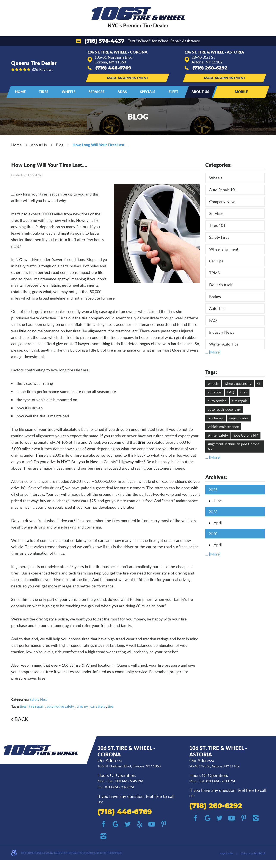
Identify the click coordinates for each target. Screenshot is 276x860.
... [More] (213, 352)
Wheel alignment (223, 249)
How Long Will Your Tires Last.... (100, 145)
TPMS (214, 272)
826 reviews (42, 69)
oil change (215, 418)
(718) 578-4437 (104, 41)
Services (96, 91)
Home (20, 91)
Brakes (215, 296)
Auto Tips (217, 308)
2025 (213, 489)
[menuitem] (20, 92)
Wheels (68, 91)
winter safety (218, 435)
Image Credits (226, 853)
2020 (213, 533)
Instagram (103, 836)
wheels (213, 383)
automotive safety (60, 706)
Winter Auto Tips (223, 344)
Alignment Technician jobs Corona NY (233, 446)
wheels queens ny (237, 383)
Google (116, 824)
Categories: (218, 165)
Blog (59, 144)
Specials (147, 91)
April (218, 522)
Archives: (216, 477)
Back (21, 719)
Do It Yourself (220, 284)
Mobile (241, 91)
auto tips (214, 392)
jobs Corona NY (246, 435)
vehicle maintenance (223, 426)
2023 (213, 511)
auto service (217, 400)
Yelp (140, 824)
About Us (200, 91)
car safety (97, 706)
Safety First (38, 699)
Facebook (103, 824)
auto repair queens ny (224, 409)
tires (23, 706)
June (218, 500)
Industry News (221, 332)
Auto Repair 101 (223, 189)
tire (110, 706)
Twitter (128, 824)
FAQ (213, 320)
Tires (43, 91)
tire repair (36, 706)
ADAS (122, 91)
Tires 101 (217, 225)
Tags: (211, 372)
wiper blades (238, 418)
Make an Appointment (127, 77)
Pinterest (164, 824)
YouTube (152, 824)
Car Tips (216, 261)
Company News (222, 201)
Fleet (173, 91)
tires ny (82, 706)
